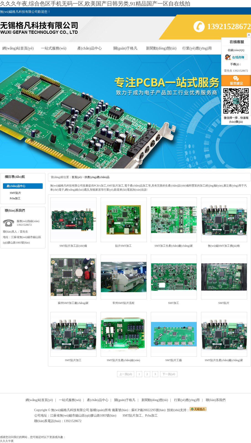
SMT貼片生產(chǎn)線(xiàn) (123, 360)
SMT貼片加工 (73, 360)
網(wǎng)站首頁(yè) (18, 48)
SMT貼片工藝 (173, 360)
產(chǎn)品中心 (89, 48)
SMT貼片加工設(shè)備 (73, 245)
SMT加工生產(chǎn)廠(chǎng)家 (173, 245)
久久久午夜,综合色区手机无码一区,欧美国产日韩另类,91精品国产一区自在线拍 (95, 4)
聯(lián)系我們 (215, 400)
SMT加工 (173, 303)
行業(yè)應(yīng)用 (197, 48)
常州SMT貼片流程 (123, 303)
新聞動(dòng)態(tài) (161, 48)
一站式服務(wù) (53, 48)
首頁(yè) (76, 177)
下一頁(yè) (168, 374)
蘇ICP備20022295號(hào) (148, 410)
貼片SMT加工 (123, 245)
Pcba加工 (15, 198)
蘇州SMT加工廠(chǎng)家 (73, 303)
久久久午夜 (7, 441)
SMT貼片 (15, 192)
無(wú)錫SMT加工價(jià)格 (224, 245)
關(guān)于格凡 (125, 48)
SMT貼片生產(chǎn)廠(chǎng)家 (224, 360)
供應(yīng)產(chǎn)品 (97, 177)
